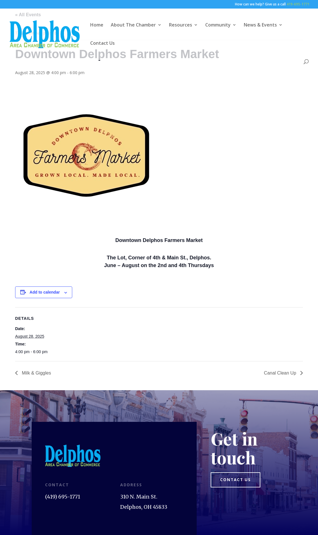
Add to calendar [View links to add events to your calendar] (45, 292)
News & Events (260, 25)
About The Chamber (133, 25)
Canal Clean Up (280, 373)
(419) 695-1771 (62, 496)
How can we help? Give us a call (272, 5)
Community (218, 25)
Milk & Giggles (36, 373)
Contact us (237, 480)
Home (96, 25)
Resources (180, 25)
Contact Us (102, 43)
